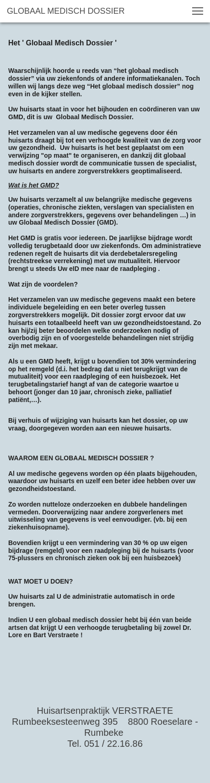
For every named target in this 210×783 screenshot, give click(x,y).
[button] (197, 11)
